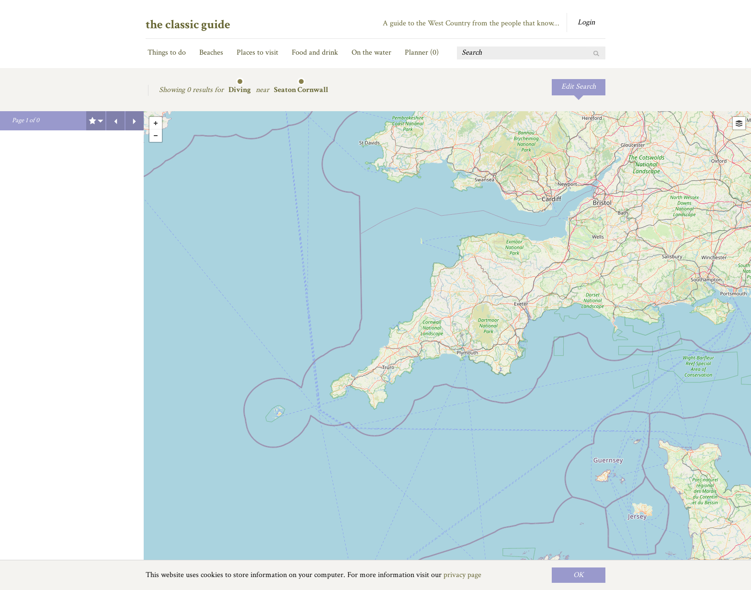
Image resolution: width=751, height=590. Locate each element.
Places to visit (257, 52)
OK (578, 575)
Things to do (167, 52)
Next (134, 120)
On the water (371, 52)
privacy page (462, 575)
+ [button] (155, 123)
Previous (115, 120)
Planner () (422, 52)
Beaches (211, 52)
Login (586, 22)
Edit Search (578, 86)
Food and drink (315, 52)
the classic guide (188, 24)
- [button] (155, 135)
